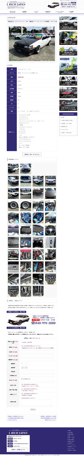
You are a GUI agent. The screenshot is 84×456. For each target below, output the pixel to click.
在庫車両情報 (70, 434)
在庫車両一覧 (24, 12)
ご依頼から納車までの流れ (67, 120)
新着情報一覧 (64, 126)
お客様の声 (48, 12)
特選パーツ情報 (71, 437)
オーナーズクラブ (60, 12)
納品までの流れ (71, 441)
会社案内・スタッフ (72, 446)
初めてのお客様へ (12, 12)
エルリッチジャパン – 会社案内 (71, 12)
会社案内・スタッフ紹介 (66, 123)
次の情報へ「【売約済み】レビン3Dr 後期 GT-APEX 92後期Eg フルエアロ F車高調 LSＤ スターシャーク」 (48, 418)
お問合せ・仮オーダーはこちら (31, 154)
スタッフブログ (64, 129)
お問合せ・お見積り (72, 450)
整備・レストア (71, 436)
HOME (62, 117)
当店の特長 (70, 432)
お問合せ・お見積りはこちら (18, 449)
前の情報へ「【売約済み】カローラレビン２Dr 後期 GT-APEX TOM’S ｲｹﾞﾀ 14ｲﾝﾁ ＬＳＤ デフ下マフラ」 (15, 418)
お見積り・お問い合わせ (66, 132)
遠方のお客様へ (71, 439)
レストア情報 (36, 12)
